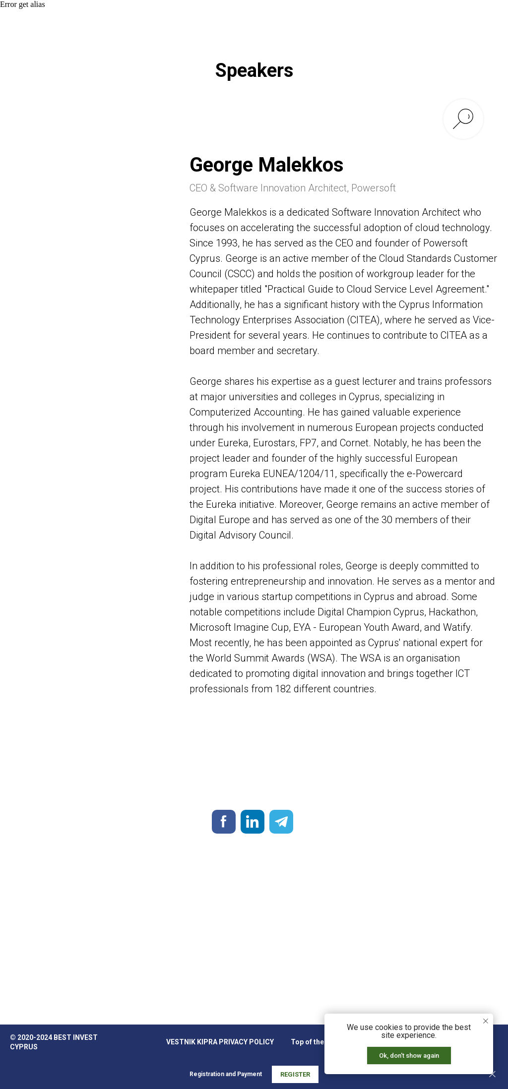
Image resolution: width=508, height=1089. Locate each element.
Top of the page (316, 1042)
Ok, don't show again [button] (409, 1055)
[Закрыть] (492, 1074)
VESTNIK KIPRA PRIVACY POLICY (220, 1042)
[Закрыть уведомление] (486, 1021)
